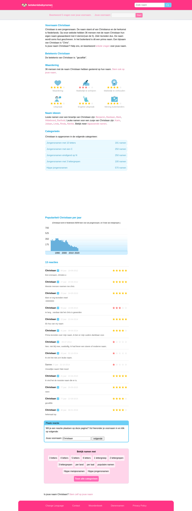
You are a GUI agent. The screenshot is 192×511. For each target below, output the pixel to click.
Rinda (63, 124)
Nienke (70, 124)
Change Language (54, 505)
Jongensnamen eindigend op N (86, 155)
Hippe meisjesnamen (74, 471)
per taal (90, 464)
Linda (56, 124)
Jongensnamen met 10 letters (86, 143)
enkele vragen (103, 46)
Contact (76, 505)
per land (80, 464)
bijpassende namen (97, 124)
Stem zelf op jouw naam (81, 494)
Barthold (61, 120)
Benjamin (100, 117)
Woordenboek (95, 505)
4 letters (64, 458)
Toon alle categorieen (86, 479)
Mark (118, 117)
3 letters (53, 458)
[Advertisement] (29, 61)
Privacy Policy (140, 505)
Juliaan (48, 124)
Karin (117, 120)
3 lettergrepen (65, 464)
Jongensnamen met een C (86, 149)
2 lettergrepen (116, 458)
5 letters (75, 458)
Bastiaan (110, 117)
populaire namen (106, 464)
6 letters (87, 458)
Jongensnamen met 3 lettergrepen (86, 161)
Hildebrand (50, 120)
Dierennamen (117, 505)
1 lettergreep (100, 458)
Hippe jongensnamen (86, 167)
